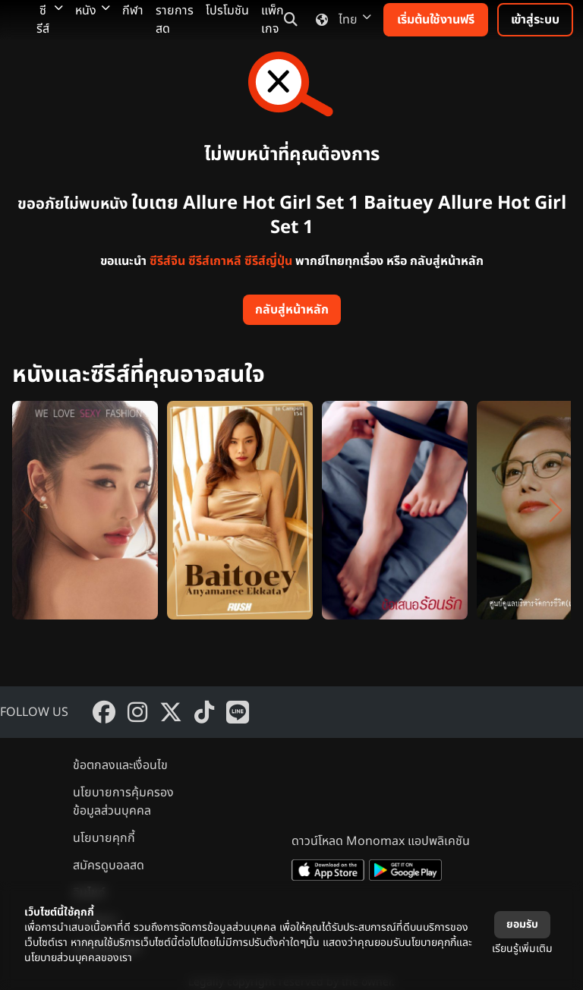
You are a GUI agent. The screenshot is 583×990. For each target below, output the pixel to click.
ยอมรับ (522, 924)
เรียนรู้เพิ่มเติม (522, 949)
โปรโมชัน (227, 11)
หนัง (92, 11)
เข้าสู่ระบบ (535, 20)
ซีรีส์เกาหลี (214, 261)
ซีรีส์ (49, 20)
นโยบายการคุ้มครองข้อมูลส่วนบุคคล (123, 801)
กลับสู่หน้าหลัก (292, 310)
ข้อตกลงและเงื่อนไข (120, 765)
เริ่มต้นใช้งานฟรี (435, 20)
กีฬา (132, 11)
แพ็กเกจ (272, 20)
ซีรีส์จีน (167, 261)
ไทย (340, 20)
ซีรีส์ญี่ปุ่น (268, 261)
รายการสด (175, 20)
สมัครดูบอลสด (108, 865)
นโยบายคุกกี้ (104, 838)
